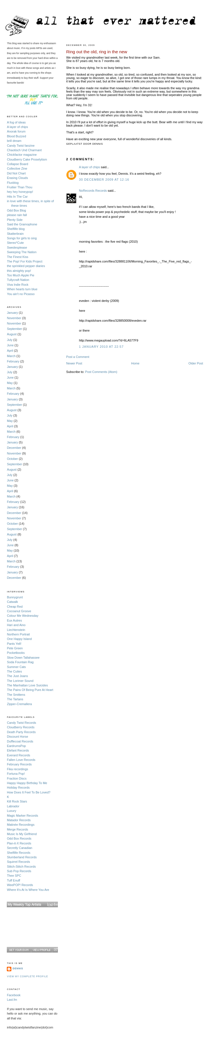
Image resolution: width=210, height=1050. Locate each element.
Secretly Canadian (19, 848)
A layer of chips (89, 167)
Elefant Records (18, 750)
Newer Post (74, 363)
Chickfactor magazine (22, 154)
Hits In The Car (17, 196)
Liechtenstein (16, 629)
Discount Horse (17, 736)
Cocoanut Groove (19, 611)
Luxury (11, 810)
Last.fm (12, 999)
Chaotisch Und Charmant (24, 150)
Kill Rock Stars (17, 801)
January (12, 312)
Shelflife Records (18, 852)
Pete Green (15, 648)
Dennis (17, 968)
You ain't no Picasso (20, 294)
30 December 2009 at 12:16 (104, 179)
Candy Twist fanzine (20, 145)
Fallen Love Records (21, 759)
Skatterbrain (15, 233)
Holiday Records (18, 787)
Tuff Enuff (13, 880)
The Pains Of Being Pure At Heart (30, 690)
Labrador (13, 806)
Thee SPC (14, 875)
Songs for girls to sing (22, 238)
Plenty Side (14, 219)
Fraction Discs (16, 778)
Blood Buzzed (16, 136)
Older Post (195, 363)
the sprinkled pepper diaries (26, 266)
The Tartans (15, 699)
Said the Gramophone (22, 224)
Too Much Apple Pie (20, 275)
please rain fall (17, 215)
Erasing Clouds (17, 178)
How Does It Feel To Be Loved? (28, 792)
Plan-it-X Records (19, 843)
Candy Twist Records (21, 722)
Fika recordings (17, 769)
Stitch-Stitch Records (21, 866)
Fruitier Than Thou (19, 187)
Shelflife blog (15, 229)
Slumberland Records (22, 857)
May (10, 383)
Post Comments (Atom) (101, 372)
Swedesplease (17, 247)
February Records (19, 764)
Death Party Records (21, 732)
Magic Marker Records (22, 815)
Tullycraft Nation (18, 279)
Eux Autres (14, 620)
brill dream (14, 140)
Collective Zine (17, 168)
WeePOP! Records (20, 885)
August (11, 334)
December (14, 447)
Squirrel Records (18, 861)
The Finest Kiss (17, 257)
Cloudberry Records (20, 727)
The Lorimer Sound (20, 680)
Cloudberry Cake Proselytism (27, 159)
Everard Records (18, 755)
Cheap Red (14, 606)
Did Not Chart (16, 173)
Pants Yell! (14, 643)
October (12, 458)
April (10, 350)
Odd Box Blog (16, 210)
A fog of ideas (16, 122)
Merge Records (17, 829)
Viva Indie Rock (17, 284)
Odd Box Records (19, 838)
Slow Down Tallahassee (23, 657)
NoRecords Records (93, 190)
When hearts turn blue (22, 289)
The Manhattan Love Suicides (27, 685)
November (14, 318)
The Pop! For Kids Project (24, 261)
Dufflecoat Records (20, 741)
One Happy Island (19, 639)
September (14, 328)
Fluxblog (12, 182)
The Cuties (14, 671)
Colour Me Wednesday (22, 615)
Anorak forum (16, 131)
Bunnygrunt (15, 597)
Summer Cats (16, 667)
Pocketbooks (15, 652)
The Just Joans (17, 676)
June (10, 345)
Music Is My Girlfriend (22, 834)
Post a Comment (77, 356)
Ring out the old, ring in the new (96, 51)
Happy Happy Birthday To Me (27, 783)
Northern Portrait (18, 634)
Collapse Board (17, 164)
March (11, 356)
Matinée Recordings (20, 824)
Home (135, 363)
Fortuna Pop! (16, 773)
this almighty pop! (19, 270)
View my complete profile (27, 976)
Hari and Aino (16, 625)
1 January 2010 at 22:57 (101, 346)
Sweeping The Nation (21, 252)
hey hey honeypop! (20, 191)
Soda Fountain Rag (20, 662)
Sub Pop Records (19, 871)
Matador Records (19, 820)
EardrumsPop (16, 746)
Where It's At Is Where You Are (28, 889)
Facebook (13, 995)
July (9, 340)
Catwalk (12, 601)
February (13, 361)
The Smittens (16, 694)
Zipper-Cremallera (19, 704)
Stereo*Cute (15, 242)
